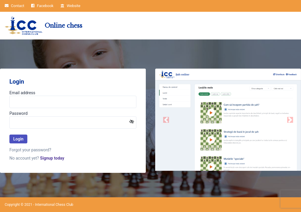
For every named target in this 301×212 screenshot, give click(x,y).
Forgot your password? (30, 150)
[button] (166, 120)
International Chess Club (54, 205)
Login (18, 139)
